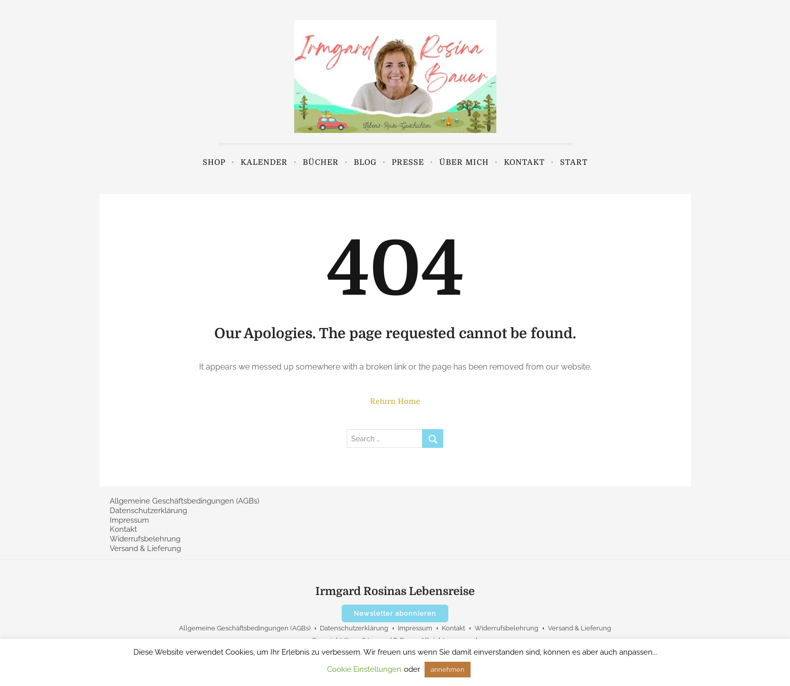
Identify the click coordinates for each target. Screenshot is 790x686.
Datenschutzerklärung (148, 510)
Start (574, 162)
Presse (408, 162)
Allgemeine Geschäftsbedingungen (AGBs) (184, 501)
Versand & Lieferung (145, 548)
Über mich (464, 162)
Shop (214, 162)
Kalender (264, 162)
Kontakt (524, 162)
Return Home (395, 401)
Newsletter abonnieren (395, 613)
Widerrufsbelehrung (145, 538)
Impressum (129, 520)
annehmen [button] (447, 669)
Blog (365, 162)
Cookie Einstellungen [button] (364, 669)
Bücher (321, 162)
